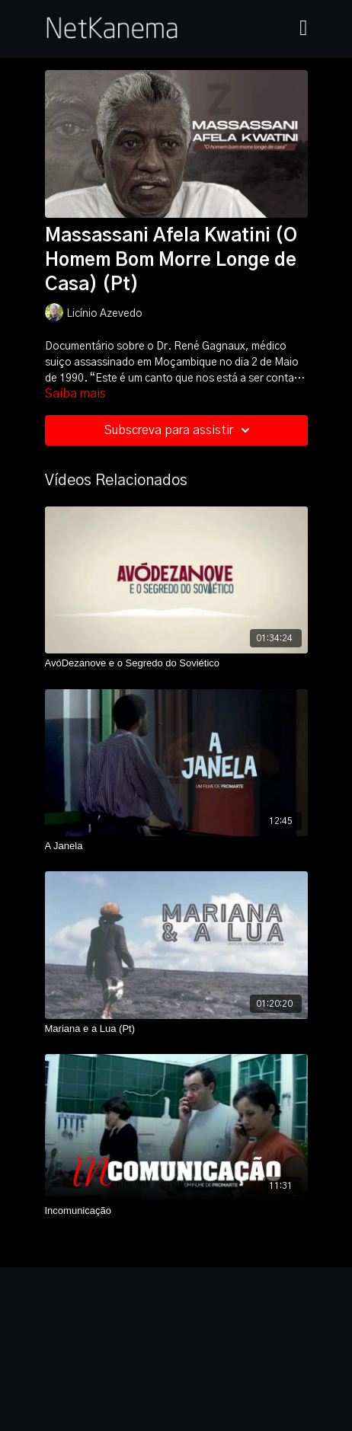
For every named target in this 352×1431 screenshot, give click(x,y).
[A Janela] (176, 846)
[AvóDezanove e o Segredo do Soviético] (176, 663)
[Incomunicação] (176, 1211)
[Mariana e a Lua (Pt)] (176, 1029)
